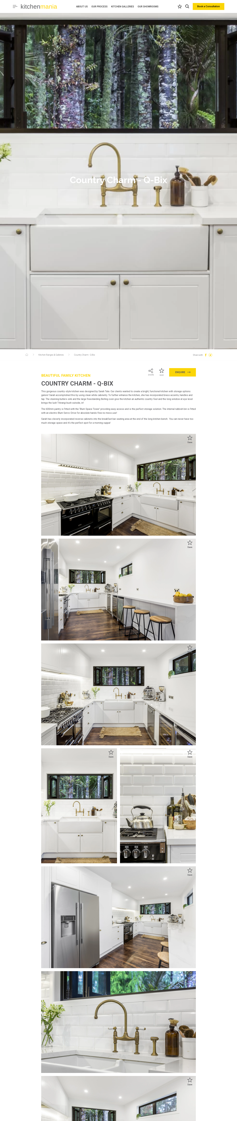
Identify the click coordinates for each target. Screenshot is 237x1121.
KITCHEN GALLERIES (122, 6)
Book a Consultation (208, 6)
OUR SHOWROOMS (148, 6)
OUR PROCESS (99, 6)
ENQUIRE (183, 372)
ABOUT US (82, 6)
